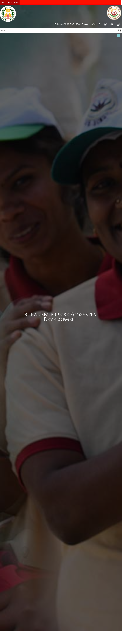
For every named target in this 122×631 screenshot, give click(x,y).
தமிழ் (93, 24)
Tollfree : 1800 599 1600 (67, 24)
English (85, 24)
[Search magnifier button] (120, 30)
